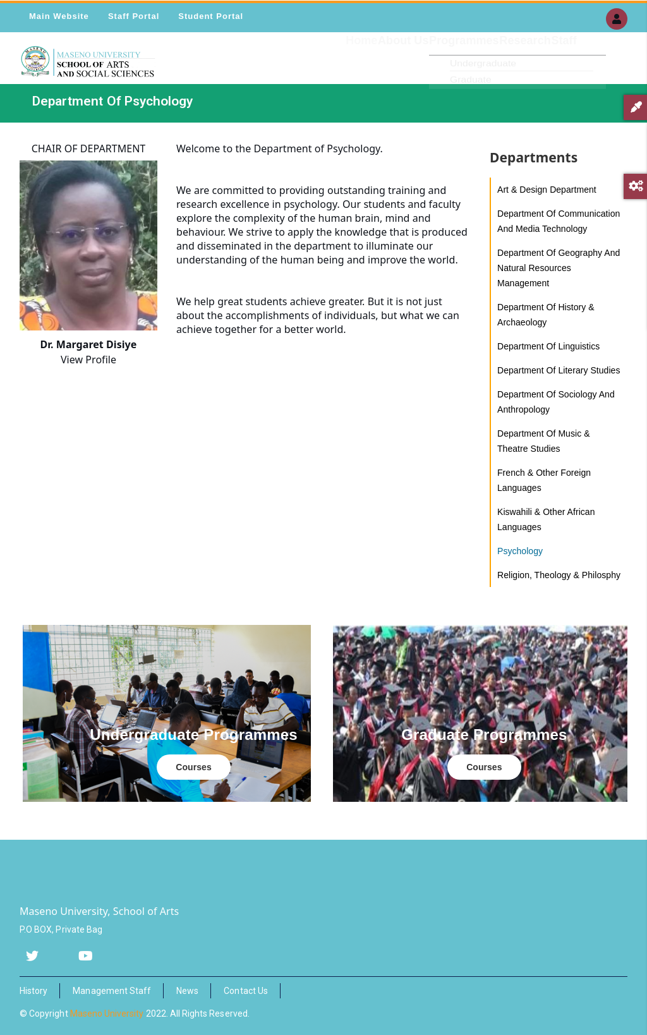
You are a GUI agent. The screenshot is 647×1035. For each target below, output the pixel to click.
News (187, 991)
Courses (193, 767)
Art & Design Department (546, 190)
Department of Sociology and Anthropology (556, 402)
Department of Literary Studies (558, 370)
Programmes (434, 66)
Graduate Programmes (484, 734)
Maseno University (107, 1013)
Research (506, 66)
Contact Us (246, 991)
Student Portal (210, 16)
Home (306, 66)
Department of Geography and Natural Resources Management (558, 268)
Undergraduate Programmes (194, 734)
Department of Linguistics (548, 346)
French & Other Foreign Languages (544, 480)
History (33, 991)
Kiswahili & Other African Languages (546, 519)
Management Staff (112, 991)
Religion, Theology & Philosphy (558, 575)
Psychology (520, 551)
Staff (558, 66)
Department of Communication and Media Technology (558, 221)
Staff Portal (133, 16)
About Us (360, 66)
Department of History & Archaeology (546, 314)
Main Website (59, 16)
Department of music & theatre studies (543, 441)
